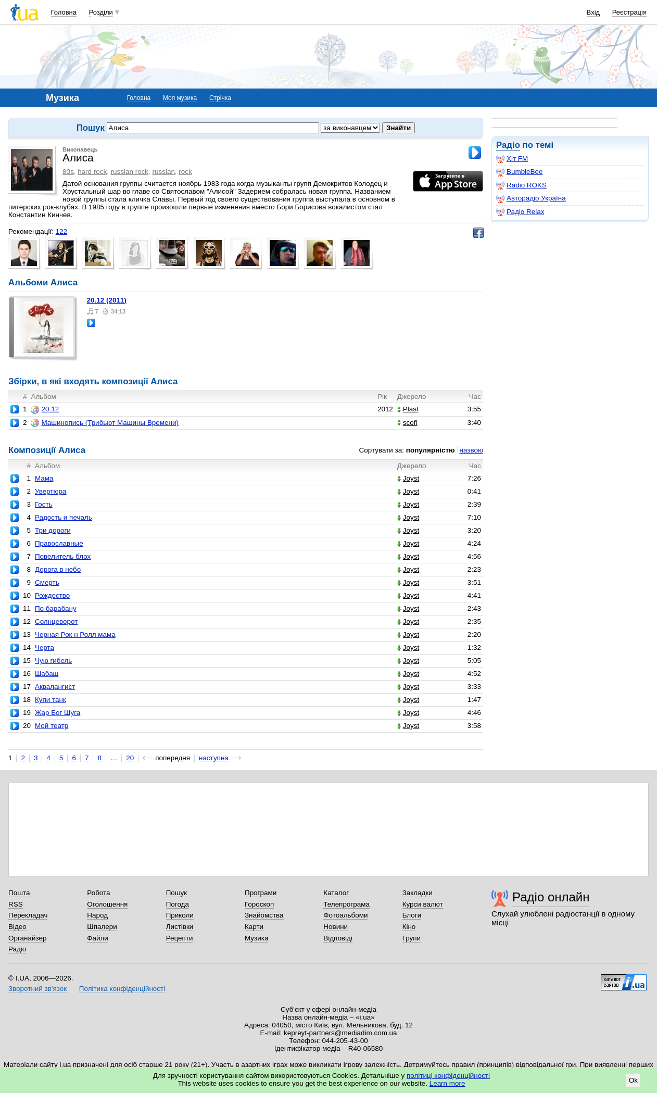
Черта (44, 647)
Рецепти (179, 938)
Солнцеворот (56, 621)
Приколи (180, 915)
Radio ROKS (521, 185)
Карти (254, 927)
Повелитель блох (63, 556)
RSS (15, 904)
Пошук (176, 893)
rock (185, 171)
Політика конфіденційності (122, 989)
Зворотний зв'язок (37, 989)
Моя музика (180, 98)
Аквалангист (55, 686)
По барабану (56, 608)
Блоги (412, 915)
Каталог (336, 893)
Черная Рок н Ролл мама (75, 634)
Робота (98, 893)
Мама (44, 478)
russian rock (129, 171)
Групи (411, 938)
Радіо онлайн (551, 897)
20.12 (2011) (107, 300)
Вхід (593, 12)
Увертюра (51, 491)
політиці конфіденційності (448, 1075)
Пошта (19, 893)
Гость (44, 504)
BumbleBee (519, 172)
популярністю (430, 450)
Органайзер (27, 938)
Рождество (52, 595)
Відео (17, 927)
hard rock (92, 171)
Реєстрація (629, 12)
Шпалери (102, 927)
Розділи (101, 12)
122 (61, 231)
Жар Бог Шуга (57, 713)
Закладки (417, 893)
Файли (97, 938)
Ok (633, 1080)
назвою (471, 450)
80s (68, 171)
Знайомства (264, 915)
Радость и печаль (63, 517)
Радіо (508, 145)
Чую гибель (53, 660)
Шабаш (46, 673)
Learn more (447, 1083)
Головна (64, 12)
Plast (408, 409)
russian (164, 171)
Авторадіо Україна (531, 198)
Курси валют (422, 904)
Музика (256, 938)
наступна (214, 758)
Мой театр (51, 726)
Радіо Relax (520, 212)
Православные (59, 543)
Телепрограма (346, 904)
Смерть (47, 582)
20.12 (45, 409)
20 (130, 758)
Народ (97, 915)
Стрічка (220, 98)
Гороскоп (259, 904)
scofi (407, 422)
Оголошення (107, 904)
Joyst (408, 478)
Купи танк (50, 699)
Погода (177, 904)
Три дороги (53, 530)
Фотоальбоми (345, 915)
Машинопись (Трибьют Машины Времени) (104, 423)
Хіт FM (512, 159)
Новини (335, 927)
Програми (260, 893)
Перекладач (27, 915)
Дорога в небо (58, 569)
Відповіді (337, 938)
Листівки (180, 927)
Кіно (409, 927)
